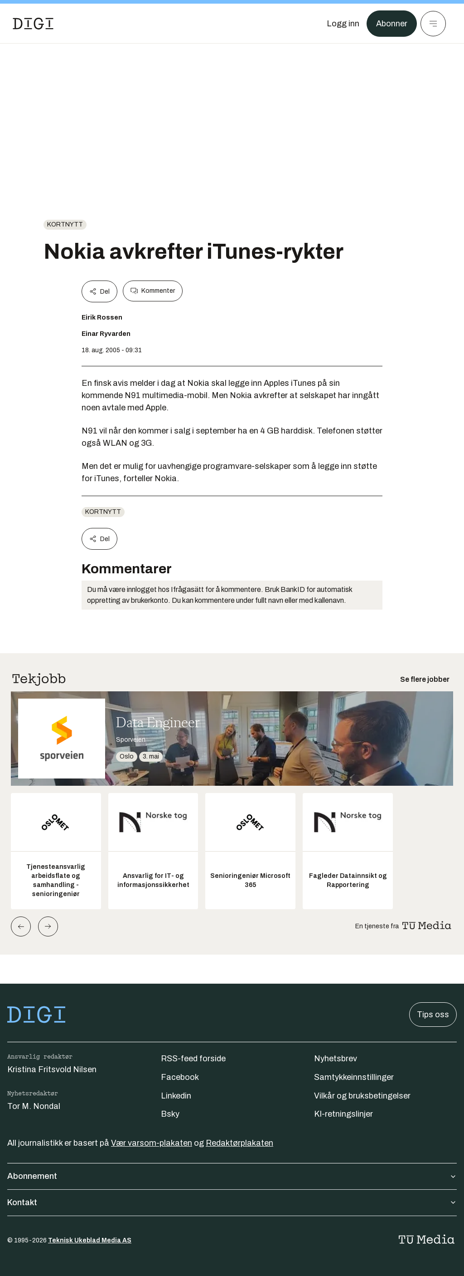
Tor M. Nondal (33, 1106)
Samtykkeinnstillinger (354, 1077)
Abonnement (232, 1176)
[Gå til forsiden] (33, 23)
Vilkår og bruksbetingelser (362, 1095)
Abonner (391, 23)
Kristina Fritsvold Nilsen (52, 1069)
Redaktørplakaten (239, 1143)
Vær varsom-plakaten (151, 1143)
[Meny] (433, 23)
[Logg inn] (343, 23)
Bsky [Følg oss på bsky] (170, 1113)
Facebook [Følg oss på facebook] (180, 1077)
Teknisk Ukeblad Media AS (89, 1240)
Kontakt (232, 1202)
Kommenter (152, 291)
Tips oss (433, 1014)
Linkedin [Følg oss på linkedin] (176, 1095)
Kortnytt (65, 224)
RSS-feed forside (193, 1058)
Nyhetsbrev (335, 1058)
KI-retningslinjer (343, 1113)
